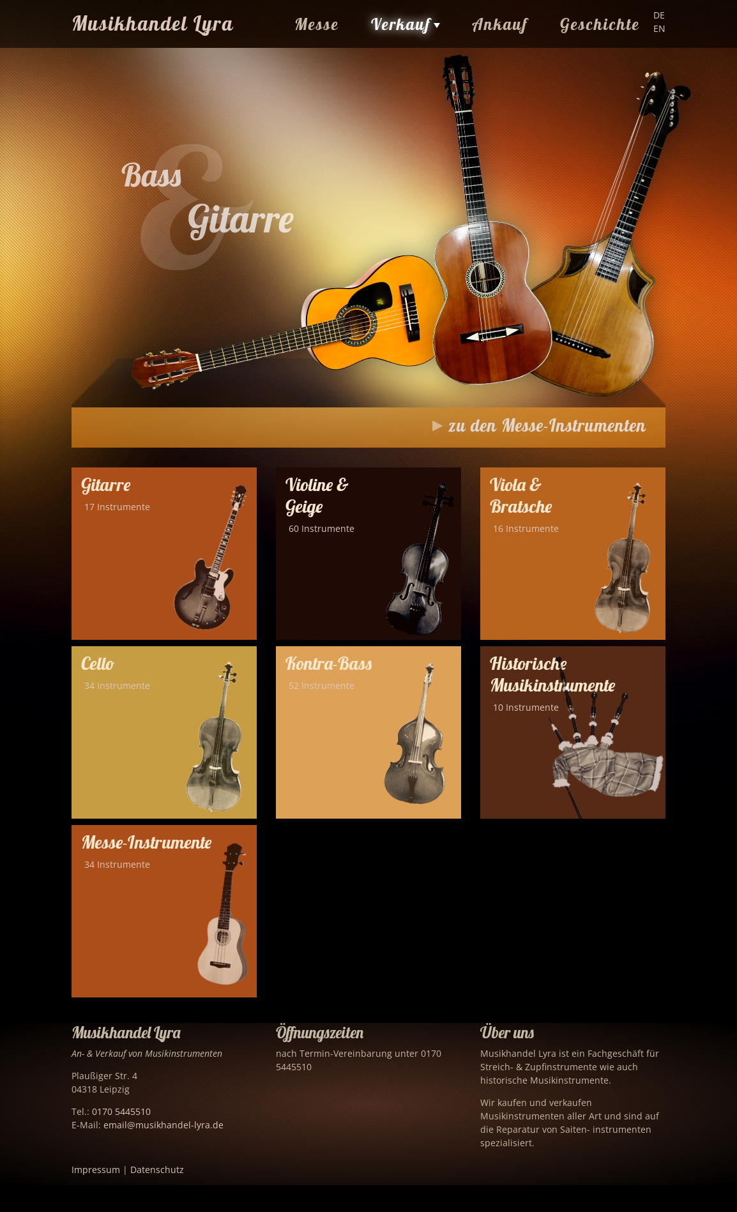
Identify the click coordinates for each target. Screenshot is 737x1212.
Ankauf (500, 24)
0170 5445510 (121, 1111)
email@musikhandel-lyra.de (163, 1125)
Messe (316, 24)
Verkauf (401, 24)
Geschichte (600, 24)
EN (659, 28)
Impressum (96, 1169)
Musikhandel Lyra (153, 23)
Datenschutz (157, 1169)
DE (659, 15)
